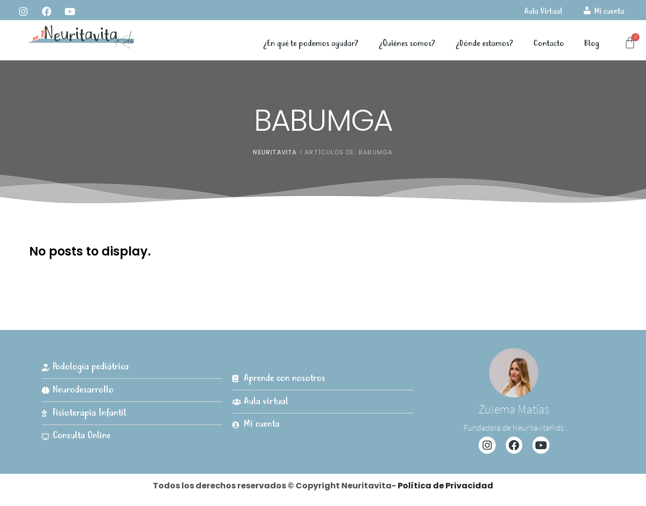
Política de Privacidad (445, 485)
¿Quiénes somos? (407, 44)
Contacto (548, 44)
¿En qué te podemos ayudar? (310, 44)
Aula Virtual (543, 11)
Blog (591, 44)
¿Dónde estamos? (484, 44)
